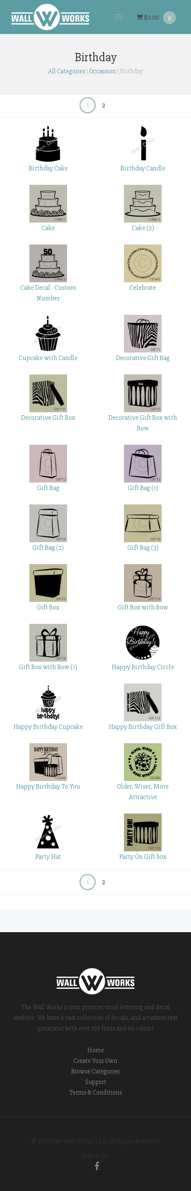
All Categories (66, 71)
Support (95, 1082)
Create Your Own (95, 1061)
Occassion (102, 71)
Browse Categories (95, 1071)
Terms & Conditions (95, 1093)
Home (95, 1050)
